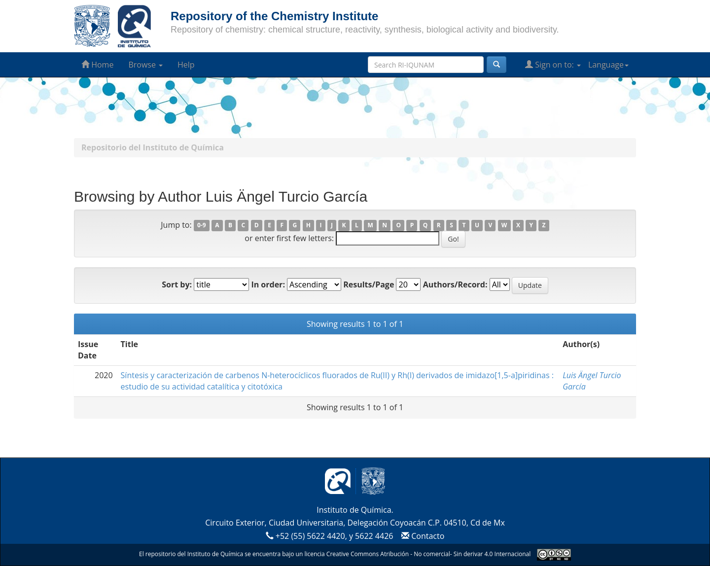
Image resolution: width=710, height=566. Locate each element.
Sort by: (177, 284)
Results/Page (368, 284)
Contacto (421, 536)
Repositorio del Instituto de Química (152, 147)
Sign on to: (553, 64)
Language (608, 64)
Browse (145, 64)
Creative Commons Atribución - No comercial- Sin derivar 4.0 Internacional (428, 554)
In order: (268, 284)
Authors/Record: (455, 284)
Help (186, 64)
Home (97, 64)
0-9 (201, 225)
